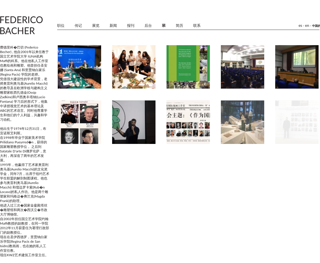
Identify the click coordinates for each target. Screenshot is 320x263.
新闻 (113, 25)
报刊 (130, 25)
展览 (95, 25)
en (307, 25)
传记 (78, 25)
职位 (61, 25)
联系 (197, 25)
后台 (148, 25)
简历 (179, 25)
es (300, 25)
